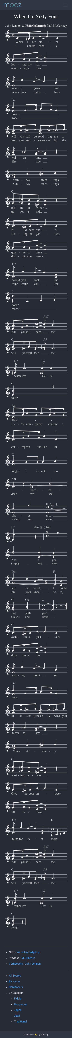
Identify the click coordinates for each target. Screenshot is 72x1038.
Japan (18, 1010)
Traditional (20, 1021)
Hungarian (20, 1004)
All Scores (15, 975)
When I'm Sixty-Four (28, 952)
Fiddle (17, 998)
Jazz (17, 1015)
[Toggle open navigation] (65, 5)
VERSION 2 (28, 957)
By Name (14, 981)
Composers (16, 987)
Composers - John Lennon (25, 963)
